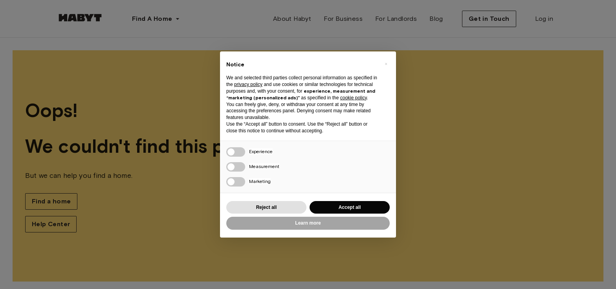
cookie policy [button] (353, 98)
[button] (386, 64)
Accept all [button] (350, 207)
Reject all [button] (266, 207)
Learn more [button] (308, 223)
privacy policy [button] (248, 84)
